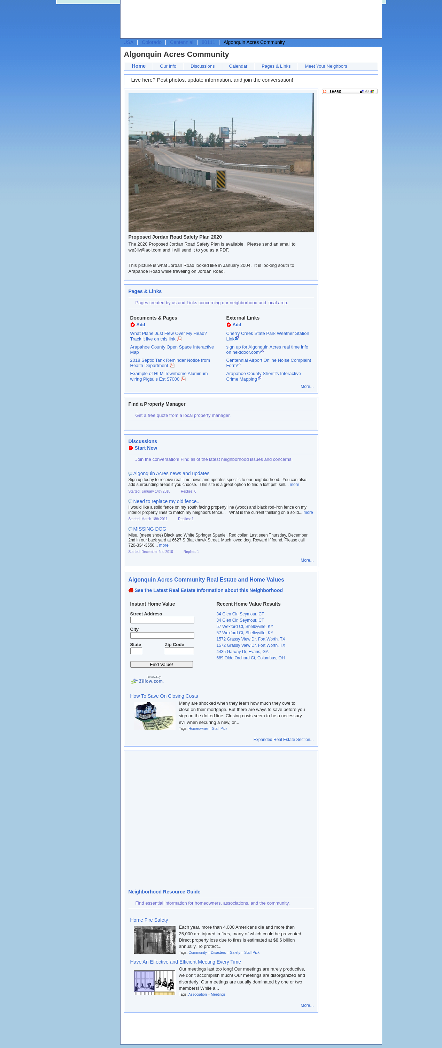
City (134, 629)
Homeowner (198, 729)
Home (139, 66)
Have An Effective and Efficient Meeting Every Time (185, 962)
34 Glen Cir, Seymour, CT (240, 614)
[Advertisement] (249, 19)
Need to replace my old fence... (167, 501)
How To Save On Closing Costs (164, 696)
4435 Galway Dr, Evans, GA (243, 651)
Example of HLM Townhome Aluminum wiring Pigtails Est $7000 (169, 376)
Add (141, 324)
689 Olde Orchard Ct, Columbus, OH (251, 658)
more (294, 484)
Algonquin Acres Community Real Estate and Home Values (207, 580)
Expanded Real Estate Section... (284, 739)
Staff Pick (219, 729)
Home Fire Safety (149, 920)
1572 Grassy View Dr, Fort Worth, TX (251, 639)
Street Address (146, 613)
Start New (146, 448)
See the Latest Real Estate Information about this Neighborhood (209, 590)
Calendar (238, 66)
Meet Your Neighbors (326, 66)
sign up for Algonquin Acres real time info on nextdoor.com (267, 349)
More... (307, 386)
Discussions (203, 66)
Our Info (168, 66)
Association (197, 994)
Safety (235, 953)
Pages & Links (276, 66)
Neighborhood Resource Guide (165, 891)
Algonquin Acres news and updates (171, 473)
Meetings (218, 994)
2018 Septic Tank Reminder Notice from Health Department (170, 363)
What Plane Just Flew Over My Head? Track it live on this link (168, 336)
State (135, 644)
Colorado (152, 42)
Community (197, 953)
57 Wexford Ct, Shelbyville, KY (245, 626)
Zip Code (174, 644)
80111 (208, 42)
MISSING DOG (149, 529)
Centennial (181, 42)
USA (129, 42)
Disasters (218, 953)
